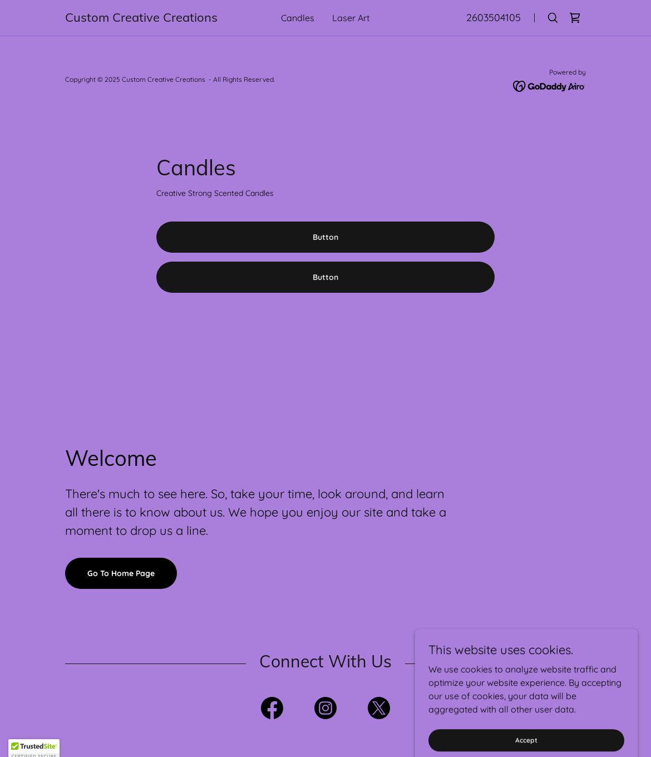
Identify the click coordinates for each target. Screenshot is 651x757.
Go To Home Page (121, 573)
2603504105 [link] (493, 17)
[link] (143, 18)
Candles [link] (297, 17)
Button (325, 237)
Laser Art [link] (350, 17)
